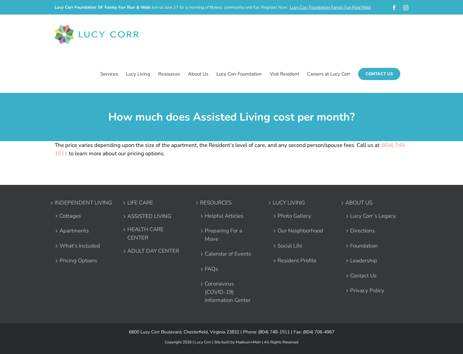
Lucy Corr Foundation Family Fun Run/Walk (330, 7)
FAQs (211, 269)
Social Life (289, 246)
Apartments (74, 230)
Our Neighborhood (300, 230)
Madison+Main (248, 342)
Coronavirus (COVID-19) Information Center (227, 292)
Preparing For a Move (223, 235)
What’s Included (79, 246)
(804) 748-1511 (274, 332)
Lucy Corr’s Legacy (373, 216)
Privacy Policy (367, 290)
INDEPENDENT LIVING (83, 202)
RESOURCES (216, 202)
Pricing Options (78, 260)
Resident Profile (296, 260)
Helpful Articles (224, 216)
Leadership (363, 260)
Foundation (364, 246)
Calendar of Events (228, 254)
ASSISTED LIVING (149, 216)
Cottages (70, 216)
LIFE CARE (140, 202)
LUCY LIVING (289, 202)
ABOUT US (358, 202)
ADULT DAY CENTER (153, 251)
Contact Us (363, 275)
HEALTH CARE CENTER (145, 233)
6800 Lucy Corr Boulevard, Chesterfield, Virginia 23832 (184, 332)
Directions (362, 230)
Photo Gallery (294, 216)
